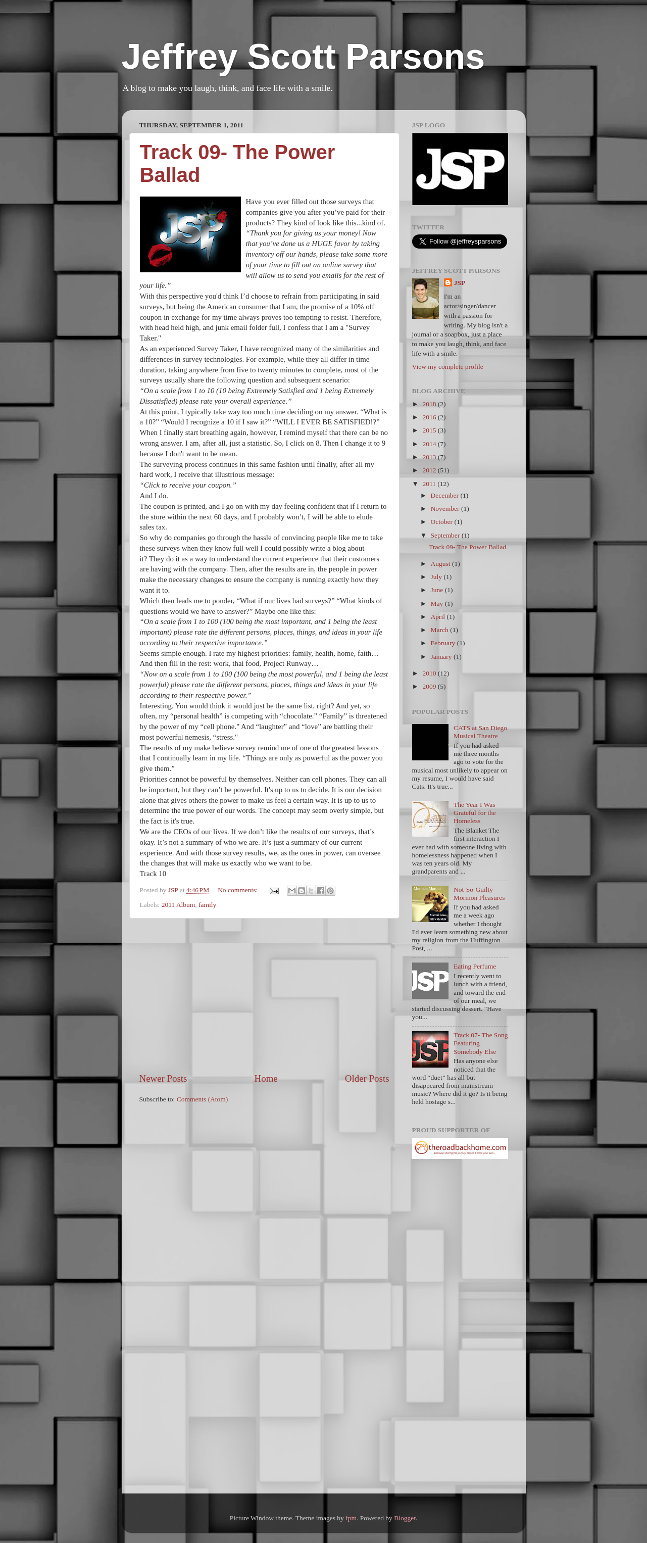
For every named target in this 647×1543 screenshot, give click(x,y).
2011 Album (178, 904)
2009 (429, 686)
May (438, 603)
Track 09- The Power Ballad (467, 547)
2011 (429, 484)
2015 (429, 430)
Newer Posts (163, 1078)
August (441, 563)
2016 (429, 417)
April (439, 616)
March (441, 630)
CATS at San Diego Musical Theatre (480, 732)
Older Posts (367, 1078)
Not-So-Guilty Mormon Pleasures (479, 893)
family (207, 904)
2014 (429, 444)
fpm (351, 1518)
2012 (429, 470)
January (442, 656)
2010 (429, 673)
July (437, 577)
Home (266, 1078)
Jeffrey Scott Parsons (303, 56)
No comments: (239, 890)
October (443, 521)
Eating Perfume (475, 966)
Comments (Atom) (202, 1099)
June (438, 590)
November (446, 508)
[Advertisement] (264, 995)
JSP (460, 282)
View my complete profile (447, 366)
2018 (429, 404)
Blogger (405, 1518)
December (446, 495)
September (446, 535)
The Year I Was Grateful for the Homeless (475, 813)
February (444, 643)
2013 (429, 457)
